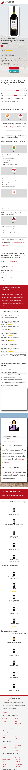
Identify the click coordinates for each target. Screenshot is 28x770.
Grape (14, 474)
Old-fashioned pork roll (7, 206)
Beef (14, 173)
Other (16, 747)
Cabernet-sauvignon (6, 759)
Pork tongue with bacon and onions (9, 180)
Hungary (17, 719)
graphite (3, 462)
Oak (7, 119)
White (3, 745)
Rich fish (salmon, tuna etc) (20, 734)
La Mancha (12, 266)
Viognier (17, 762)
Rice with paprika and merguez (8, 228)
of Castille (17, 46)
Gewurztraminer (18, 764)
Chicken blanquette (6, 156)
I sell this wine (14, 68)
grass (7, 462)
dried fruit (12, 127)
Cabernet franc (5, 762)
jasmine (3, 461)
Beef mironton (5, 204)
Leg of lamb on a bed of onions (8, 226)
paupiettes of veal (5, 245)
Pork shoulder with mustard (8, 184)
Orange (16, 750)
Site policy (4, 712)
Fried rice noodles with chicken (8, 158)
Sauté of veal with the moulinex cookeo (10, 201)
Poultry (14, 151)
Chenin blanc (18, 759)
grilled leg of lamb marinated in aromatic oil (15, 244)
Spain (11, 272)
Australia (4, 719)
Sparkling (4, 747)
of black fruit (6, 127)
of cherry (19, 459)
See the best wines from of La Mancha (19, 567)
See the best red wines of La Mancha (19, 633)
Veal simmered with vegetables (8, 199)
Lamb (14, 222)
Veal (14, 195)
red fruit (14, 126)
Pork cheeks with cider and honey (9, 208)
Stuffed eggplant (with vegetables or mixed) (11, 154)
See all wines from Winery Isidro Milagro (18, 504)
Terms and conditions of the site (9, 714)
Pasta (3, 737)
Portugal (17, 725)
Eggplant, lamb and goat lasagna (9, 232)
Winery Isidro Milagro (8, 38)
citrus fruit (9, 126)
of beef (23, 241)
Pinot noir (4, 756)
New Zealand (18, 723)
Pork (16, 730)
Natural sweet (18, 745)
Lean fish (4, 735)
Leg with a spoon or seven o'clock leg (9, 230)
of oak (5, 126)
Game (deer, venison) (6, 732)
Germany (17, 718)
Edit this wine (14, 71)
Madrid (12, 472)
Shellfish (17, 736)
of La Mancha (12, 46)
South (21, 471)
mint (23, 459)
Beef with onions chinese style (8, 186)
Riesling (4, 764)
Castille (11, 270)
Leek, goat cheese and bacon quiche (9, 164)
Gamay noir (17, 757)
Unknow (17, 749)
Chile (3, 723)
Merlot (3, 761)
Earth (20, 119)
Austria (4, 721)
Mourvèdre (17, 756)
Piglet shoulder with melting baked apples (11, 176)
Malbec (4, 766)
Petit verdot (17, 761)
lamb (26, 241)
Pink (3, 749)
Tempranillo (12, 263)
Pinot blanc (17, 766)
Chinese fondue (5, 162)
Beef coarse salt (5, 182)
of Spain (22, 46)
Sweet (16, 743)
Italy (16, 721)
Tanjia (3, 178)
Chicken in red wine (6, 160)
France (3, 725)
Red (11, 275)
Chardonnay (5, 757)
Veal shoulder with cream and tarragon (10, 203)
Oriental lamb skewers (7, 235)
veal (3, 242)
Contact (4, 711)
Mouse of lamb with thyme (7, 233)
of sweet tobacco (20, 461)
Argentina (4, 718)
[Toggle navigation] (25, 2)
